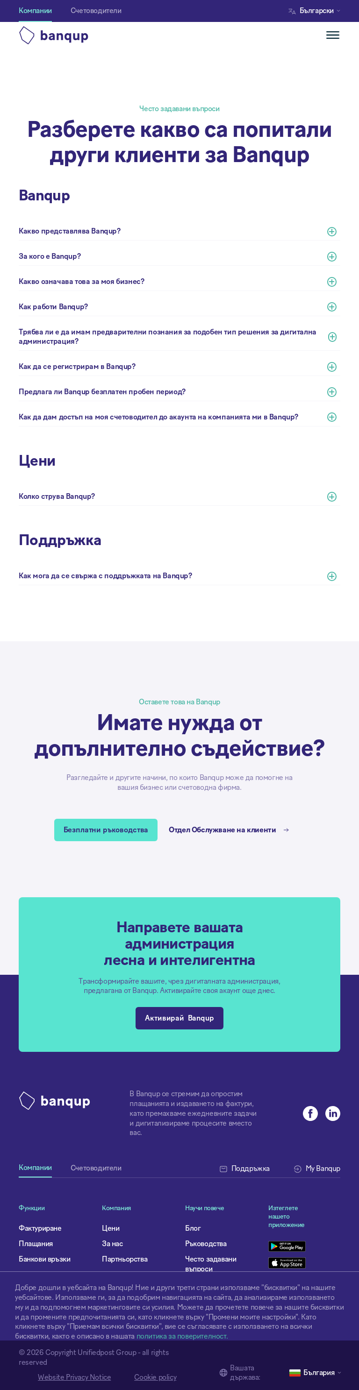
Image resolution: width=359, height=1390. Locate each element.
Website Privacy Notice (74, 1377)
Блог (193, 1228)
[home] (99, 35)
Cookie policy (155, 1377)
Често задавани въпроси (210, 1264)
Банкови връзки (44, 1259)
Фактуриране (40, 1228)
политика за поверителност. (182, 1336)
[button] (317, 11)
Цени (110, 1228)
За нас (112, 1244)
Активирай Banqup (179, 1018)
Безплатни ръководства (106, 830)
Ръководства (206, 1244)
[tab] (35, 1170)
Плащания (36, 1244)
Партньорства (124, 1259)
